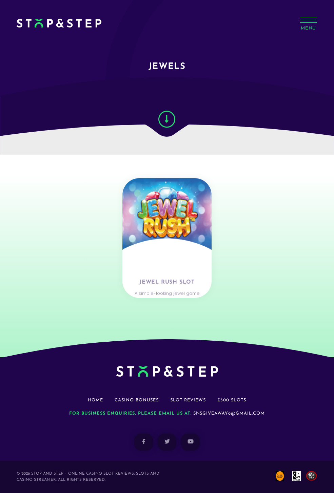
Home (95, 400)
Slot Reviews (188, 400)
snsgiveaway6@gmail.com (229, 413)
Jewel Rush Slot (167, 292)
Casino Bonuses (136, 400)
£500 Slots (231, 400)
